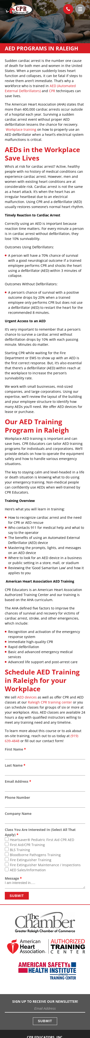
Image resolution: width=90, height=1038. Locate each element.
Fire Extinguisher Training (30, 860)
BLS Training (20, 849)
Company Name (18, 813)
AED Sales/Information (28, 870)
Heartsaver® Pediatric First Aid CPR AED (42, 839)
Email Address (18, 781)
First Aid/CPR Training (27, 844)
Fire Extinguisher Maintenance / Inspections (45, 865)
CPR (52, 91)
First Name (15, 749)
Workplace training (21, 129)
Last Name (15, 765)
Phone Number (17, 797)
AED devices (27, 697)
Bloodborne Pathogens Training (35, 855)
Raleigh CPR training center (50, 702)
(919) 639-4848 (66, 8)
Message (13, 878)
